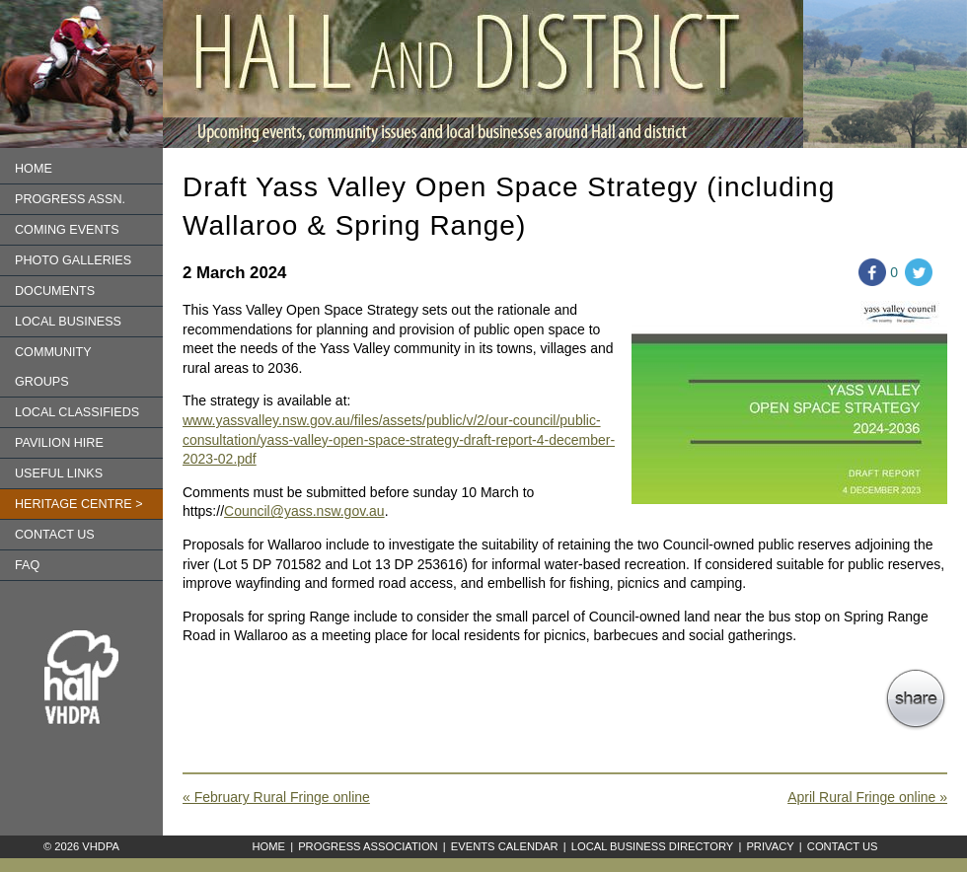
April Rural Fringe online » (867, 797)
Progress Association (368, 846)
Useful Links (59, 473)
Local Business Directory (652, 846)
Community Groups (53, 367)
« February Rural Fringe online (276, 797)
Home (33, 169)
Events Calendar (504, 846)
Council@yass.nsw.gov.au (304, 511)
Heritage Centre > (79, 504)
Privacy (769, 846)
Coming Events (67, 230)
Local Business (68, 321)
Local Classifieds (77, 412)
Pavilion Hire (59, 443)
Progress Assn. (70, 199)
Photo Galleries (73, 260)
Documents (55, 291)
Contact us (55, 535)
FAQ (27, 565)
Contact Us (842, 846)
